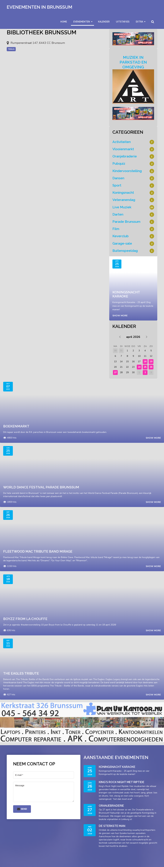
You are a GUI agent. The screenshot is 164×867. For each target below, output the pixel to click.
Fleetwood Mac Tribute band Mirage (37, 551)
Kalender (104, 21)
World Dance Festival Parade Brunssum (41, 487)
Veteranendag (123, 200)
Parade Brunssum (126, 222)
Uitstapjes (122, 21)
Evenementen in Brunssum (39, 7)
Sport (116, 185)
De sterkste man (112, 826)
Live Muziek (121, 207)
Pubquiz (118, 163)
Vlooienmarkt (123, 149)
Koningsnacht (123, 193)
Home (63, 21)
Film (115, 229)
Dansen (118, 178)
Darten (117, 214)
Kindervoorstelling (127, 171)
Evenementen (81, 21)
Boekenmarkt (16, 426)
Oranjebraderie (124, 156)
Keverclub (120, 236)
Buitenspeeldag (125, 251)
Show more (119, 315)
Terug (11, 49)
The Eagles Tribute (21, 673)
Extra (139, 21)
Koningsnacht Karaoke (126, 294)
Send (22, 809)
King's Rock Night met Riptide (121, 782)
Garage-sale (122, 243)
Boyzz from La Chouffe (25, 619)
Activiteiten (121, 142)
